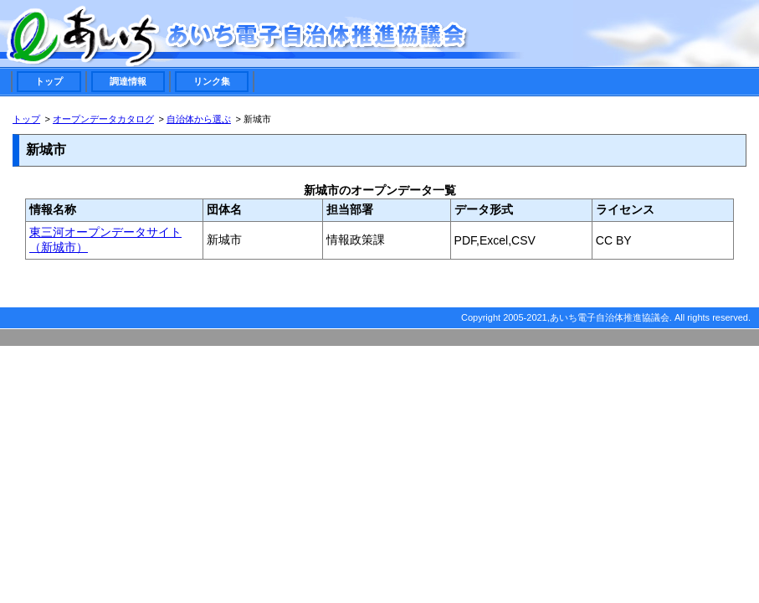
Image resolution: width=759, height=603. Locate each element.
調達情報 (128, 81)
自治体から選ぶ (199, 119)
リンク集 (211, 81)
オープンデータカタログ (103, 119)
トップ (49, 81)
